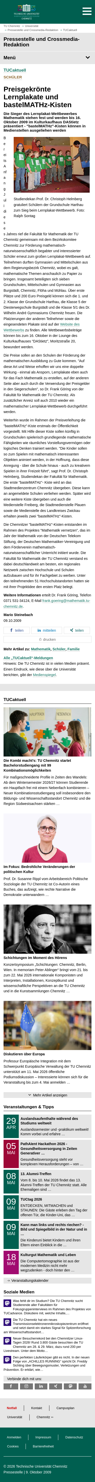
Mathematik (40, 649)
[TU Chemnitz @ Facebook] (11, 1386)
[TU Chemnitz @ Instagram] (26, 1386)
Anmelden (14, 1437)
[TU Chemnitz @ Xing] (55, 1386)
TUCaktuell (15, 70)
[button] (82, 12)
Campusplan (65, 1408)
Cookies (13, 1446)
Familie (73, 649)
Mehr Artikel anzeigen (50, 1095)
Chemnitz (43, 1417)
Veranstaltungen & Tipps (29, 1107)
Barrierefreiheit (43, 1446)
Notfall (12, 1408)
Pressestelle (13, 1472)
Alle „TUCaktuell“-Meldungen (28, 658)
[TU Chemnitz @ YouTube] (85, 1386)
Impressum (43, 1437)
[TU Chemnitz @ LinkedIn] (41, 1386)
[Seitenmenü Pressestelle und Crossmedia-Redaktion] (47, 57)
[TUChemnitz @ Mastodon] (70, 1386)
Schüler (58, 649)
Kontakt (36, 1408)
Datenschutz (74, 1437)
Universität (14, 1417)
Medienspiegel (44, 675)
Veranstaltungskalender (29, 1280)
